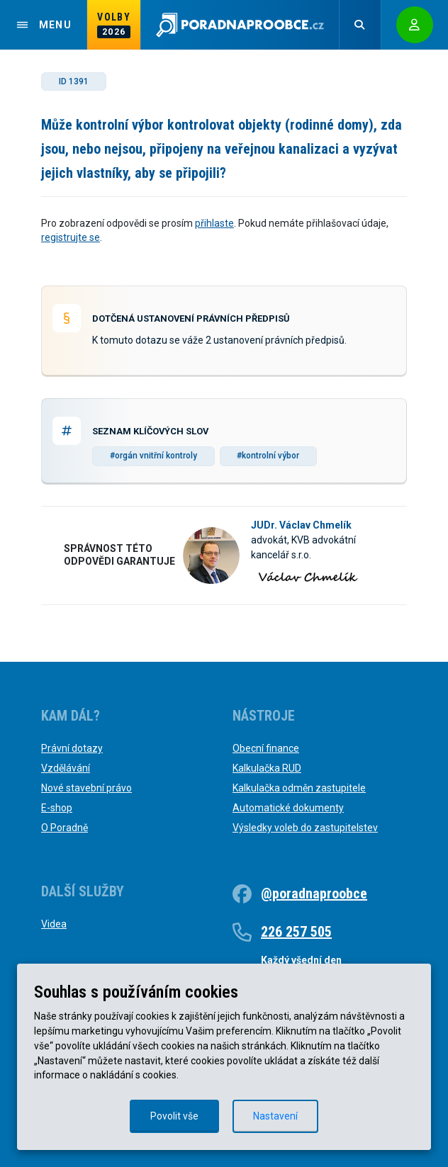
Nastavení (275, 1116)
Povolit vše (174, 1116)
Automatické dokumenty (288, 807)
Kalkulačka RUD (267, 768)
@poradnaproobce (314, 893)
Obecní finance (266, 748)
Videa (54, 924)
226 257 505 (296, 931)
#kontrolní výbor (268, 456)
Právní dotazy (72, 748)
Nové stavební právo (86, 788)
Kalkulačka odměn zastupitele (299, 788)
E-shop (56, 807)
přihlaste (214, 223)
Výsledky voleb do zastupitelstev (305, 827)
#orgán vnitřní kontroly (153, 456)
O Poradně (64, 827)
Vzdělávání (65, 768)
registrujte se (70, 237)
